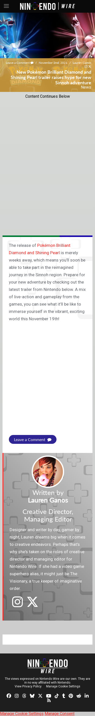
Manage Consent (59, 713)
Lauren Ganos (82, 63)
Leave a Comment (19, 63)
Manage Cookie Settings (63, 686)
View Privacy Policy (28, 686)
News (86, 87)
